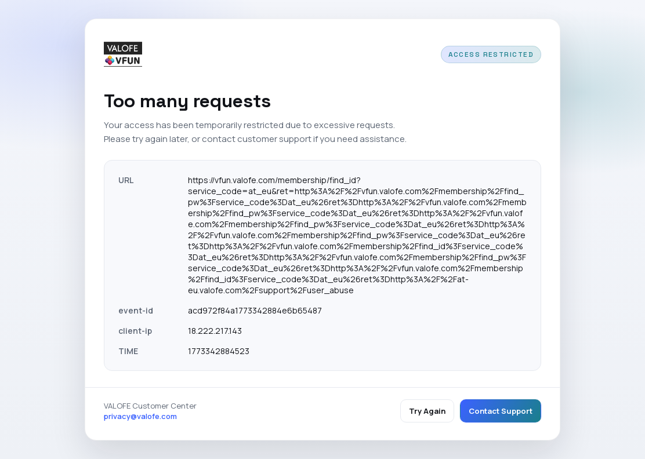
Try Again (427, 411)
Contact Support (500, 411)
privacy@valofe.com (140, 416)
